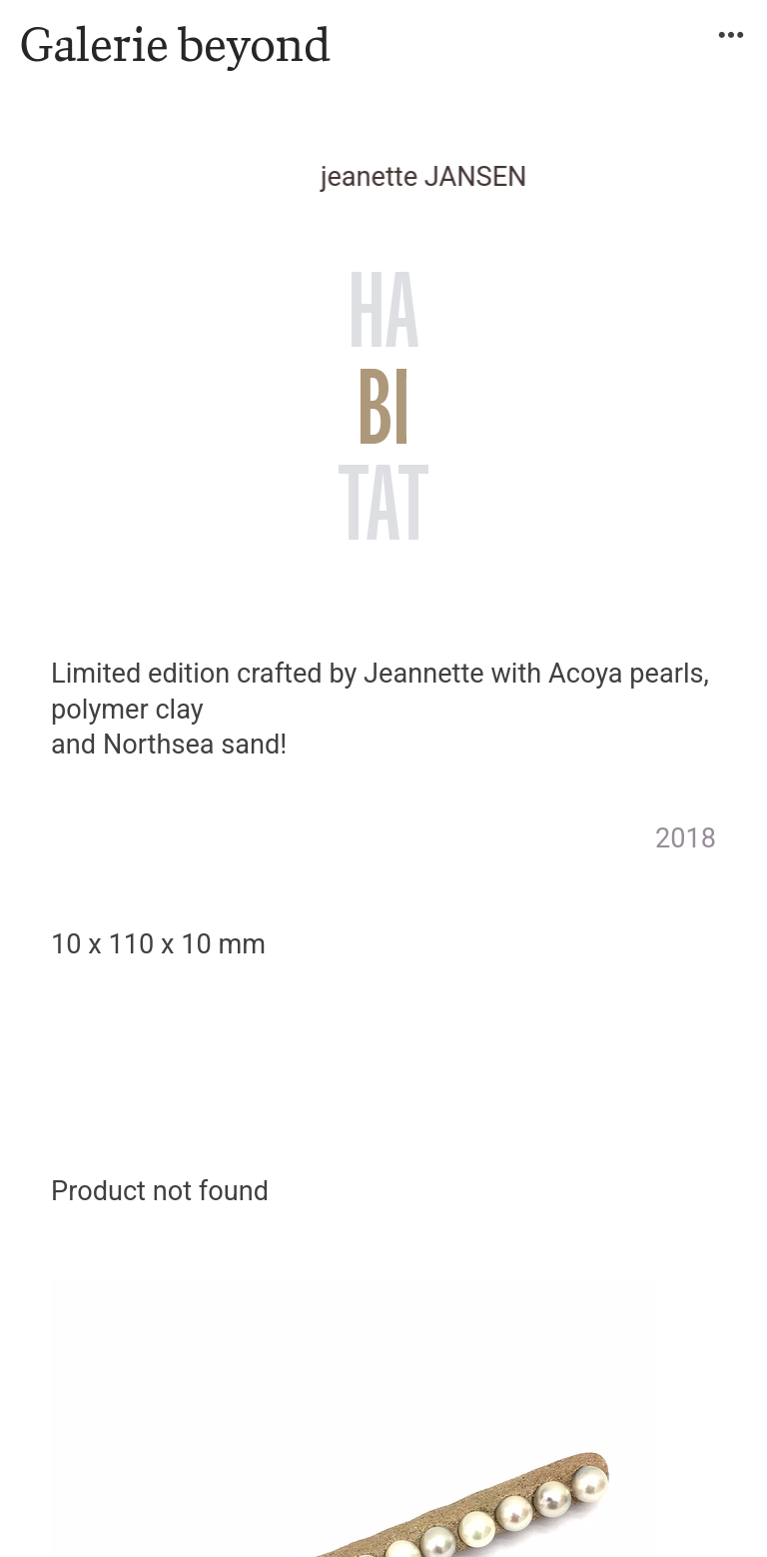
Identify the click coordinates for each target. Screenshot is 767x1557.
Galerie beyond (175, 44)
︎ (731, 35)
